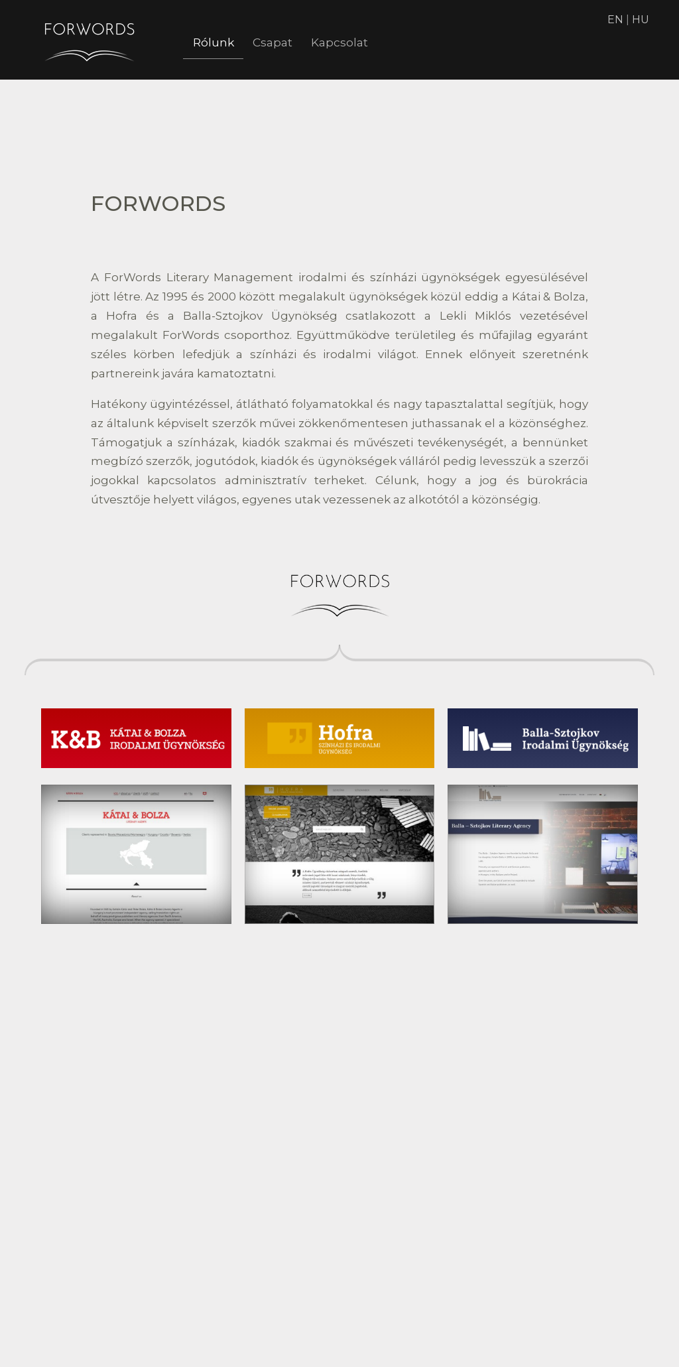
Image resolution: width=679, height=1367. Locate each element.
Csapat (284, 42)
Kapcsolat (358, 42)
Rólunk (216, 42)
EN (615, 19)
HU (640, 19)
